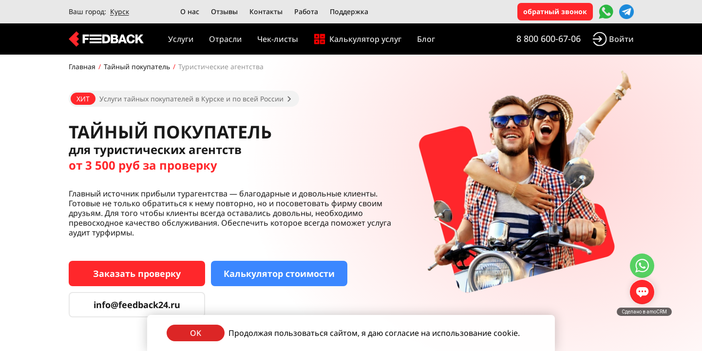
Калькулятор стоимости (279, 273)
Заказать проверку (137, 273)
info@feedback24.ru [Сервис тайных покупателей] (137, 305)
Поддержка (349, 11)
